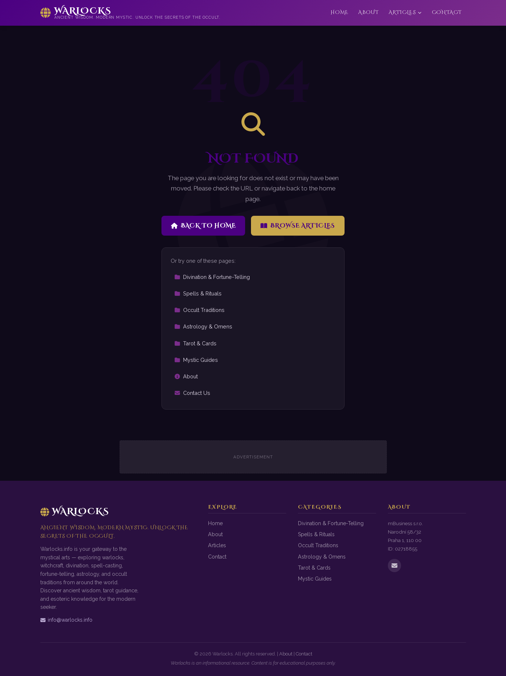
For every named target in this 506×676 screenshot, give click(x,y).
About (368, 12)
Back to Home (203, 226)
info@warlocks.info (66, 620)
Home (340, 12)
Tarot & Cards (195, 343)
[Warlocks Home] (130, 13)
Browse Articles (298, 226)
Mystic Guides (196, 360)
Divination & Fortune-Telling (212, 277)
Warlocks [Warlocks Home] (74, 511)
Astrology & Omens (203, 326)
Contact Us (192, 393)
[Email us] (394, 565)
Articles (405, 12)
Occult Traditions (199, 310)
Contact (447, 12)
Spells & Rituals (198, 293)
